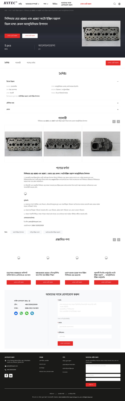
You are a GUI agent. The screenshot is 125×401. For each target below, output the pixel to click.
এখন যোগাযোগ (65, 343)
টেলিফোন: (61, 332)
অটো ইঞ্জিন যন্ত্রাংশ (18, 10)
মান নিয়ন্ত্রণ (41, 368)
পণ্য (10, 10)
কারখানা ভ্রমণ (42, 364)
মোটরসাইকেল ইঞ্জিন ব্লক (68, 368)
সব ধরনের (64, 372)
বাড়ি (6, 10)
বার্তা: (59, 300)
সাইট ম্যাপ (52, 393)
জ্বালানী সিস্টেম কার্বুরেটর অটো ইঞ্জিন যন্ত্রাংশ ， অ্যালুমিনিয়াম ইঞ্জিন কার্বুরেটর (104, 275)
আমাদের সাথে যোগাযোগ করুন (46, 371)
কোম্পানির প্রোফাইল (44, 360)
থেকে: (60, 322)
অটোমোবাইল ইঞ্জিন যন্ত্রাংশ (53, 232)
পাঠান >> (91, 384)
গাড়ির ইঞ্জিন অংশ (35, 232)
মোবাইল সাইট (61, 393)
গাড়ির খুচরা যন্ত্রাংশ (66, 360)
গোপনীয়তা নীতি (71, 393)
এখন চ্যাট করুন (12, 36)
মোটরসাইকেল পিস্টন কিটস (68, 364)
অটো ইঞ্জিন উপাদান (18, 232)
